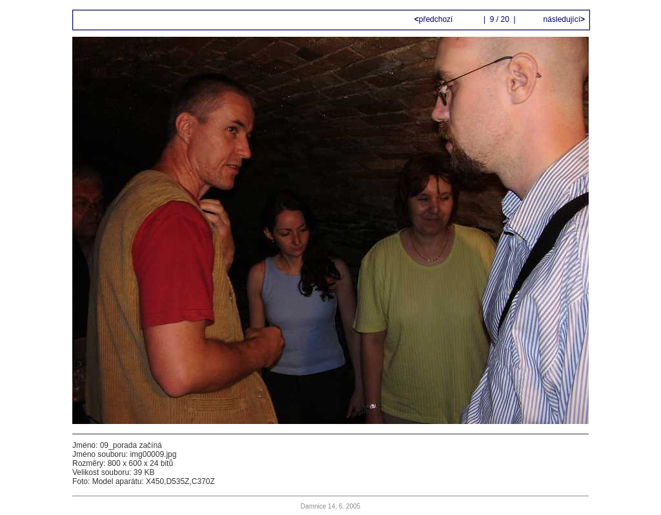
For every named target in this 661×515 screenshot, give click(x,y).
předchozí (434, 19)
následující (563, 19)
